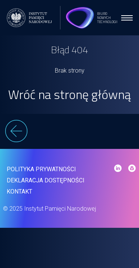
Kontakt (19, 191)
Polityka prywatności (41, 169)
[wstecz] (69, 132)
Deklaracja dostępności (46, 180)
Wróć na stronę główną (69, 94)
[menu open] (127, 18)
